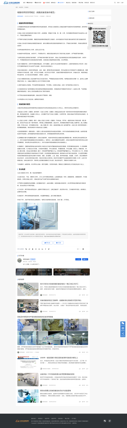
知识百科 (61, 2)
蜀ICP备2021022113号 (55, 423)
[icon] (104, 420)
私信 (80, 268)
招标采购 (74, 2)
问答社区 (87, 2)
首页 (25, 2)
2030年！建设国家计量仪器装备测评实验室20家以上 (58, 364)
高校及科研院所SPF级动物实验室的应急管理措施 (35, 325)
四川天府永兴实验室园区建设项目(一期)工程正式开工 (58, 293)
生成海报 (20, 258)
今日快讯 (47, 2)
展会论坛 (69, 2)
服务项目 (30, 2)
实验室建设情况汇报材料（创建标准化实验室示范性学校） (60, 309)
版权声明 (53, 418)
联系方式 (93, 2)
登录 (118, 2)
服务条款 (33, 418)
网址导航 (81, 2)
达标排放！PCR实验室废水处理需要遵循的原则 (56, 380)
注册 (122, 2)
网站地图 (63, 423)
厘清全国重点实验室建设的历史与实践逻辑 (54, 396)
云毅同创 (74, 423)
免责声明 (47, 418)
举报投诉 (40, 418)
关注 (74, 268)
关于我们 (74, 418)
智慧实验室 (20, 16)
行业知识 (42, 16)
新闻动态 (54, 2)
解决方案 (38, 2)
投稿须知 (60, 418)
